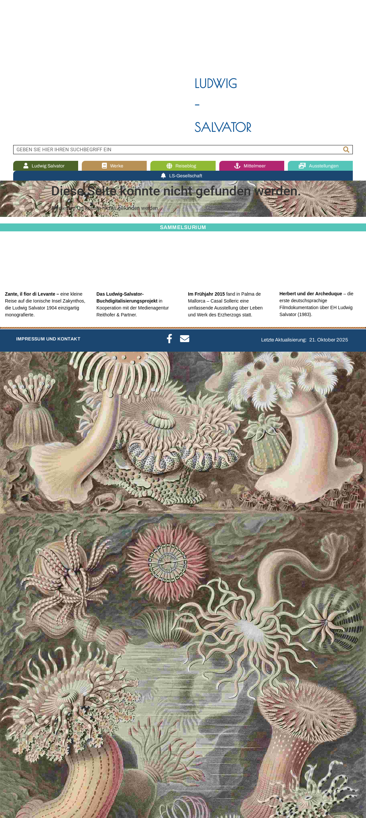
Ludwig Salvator (45, 166)
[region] (183, 72)
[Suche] (346, 149)
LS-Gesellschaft (183, 176)
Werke (114, 166)
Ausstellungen (320, 166)
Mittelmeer (251, 166)
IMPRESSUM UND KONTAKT (48, 338)
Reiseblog (183, 166)
